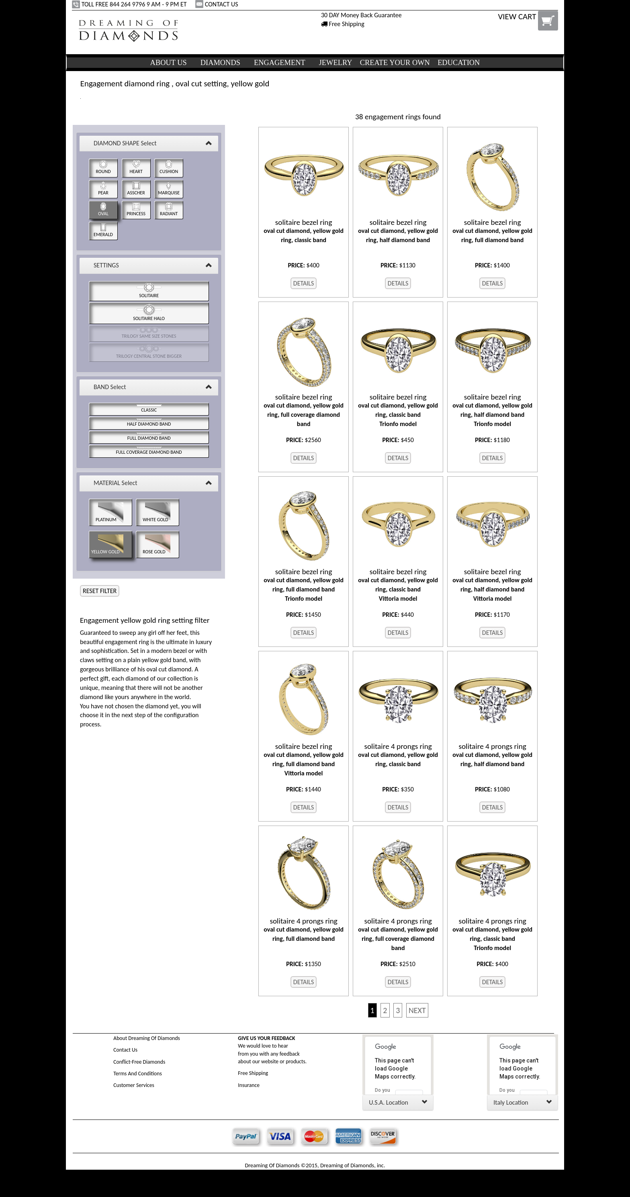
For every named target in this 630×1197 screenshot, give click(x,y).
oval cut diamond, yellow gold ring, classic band (303, 231)
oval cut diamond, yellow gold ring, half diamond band (398, 231)
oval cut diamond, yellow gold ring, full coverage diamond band (303, 410)
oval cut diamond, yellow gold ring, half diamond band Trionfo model (492, 410)
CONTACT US (217, 4)
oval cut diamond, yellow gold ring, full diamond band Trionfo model (303, 584)
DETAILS (303, 283)
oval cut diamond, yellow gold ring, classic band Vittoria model (398, 584)
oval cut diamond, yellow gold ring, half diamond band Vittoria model (492, 584)
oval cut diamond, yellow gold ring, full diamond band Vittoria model (303, 759)
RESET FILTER (100, 591)
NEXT (417, 1010)
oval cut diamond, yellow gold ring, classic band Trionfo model (398, 410)
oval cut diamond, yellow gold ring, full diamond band (492, 231)
